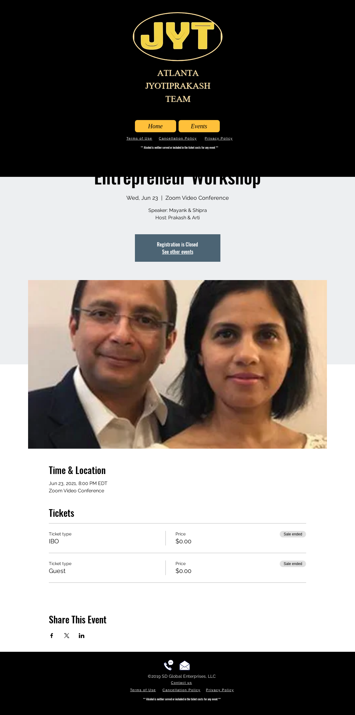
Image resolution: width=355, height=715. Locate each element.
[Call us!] (168, 665)
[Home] (155, 126)
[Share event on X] (67, 635)
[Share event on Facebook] (52, 635)
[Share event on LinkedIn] (82, 635)
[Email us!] (185, 665)
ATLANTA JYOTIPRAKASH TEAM (177, 86)
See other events (177, 251)
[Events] (199, 126)
